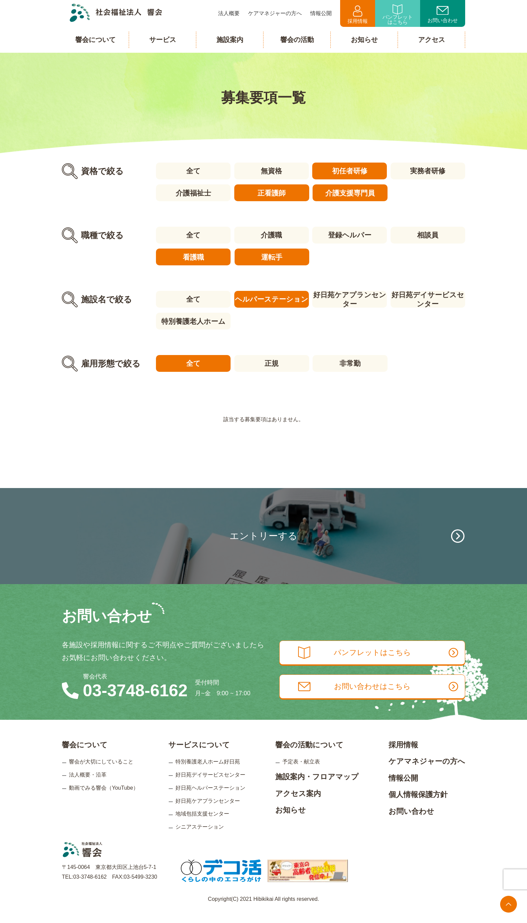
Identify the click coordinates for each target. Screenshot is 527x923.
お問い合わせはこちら (380, 698)
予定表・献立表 (301, 773)
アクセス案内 (298, 804)
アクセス (431, 39)
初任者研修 (349, 171)
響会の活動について (309, 756)
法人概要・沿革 (88, 786)
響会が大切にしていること (101, 773)
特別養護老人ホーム (193, 320)
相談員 (428, 234)
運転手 (271, 256)
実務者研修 (428, 171)
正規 (271, 362)
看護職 (193, 256)
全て (193, 171)
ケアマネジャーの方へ (427, 772)
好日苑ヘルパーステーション (210, 799)
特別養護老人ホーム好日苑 (207, 773)
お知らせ (290, 821)
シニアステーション (199, 838)
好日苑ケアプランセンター (349, 298)
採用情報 (358, 14)
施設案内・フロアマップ (317, 788)
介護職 (271, 234)
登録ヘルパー (349, 234)
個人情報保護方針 (418, 805)
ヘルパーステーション (271, 298)
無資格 (271, 171)
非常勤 (349, 362)
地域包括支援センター (202, 825)
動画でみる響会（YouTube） (103, 799)
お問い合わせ (443, 15)
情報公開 (403, 789)
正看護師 (271, 192)
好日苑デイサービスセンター (428, 298)
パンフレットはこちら (397, 14)
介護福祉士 (193, 192)
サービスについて (199, 756)
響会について (85, 756)
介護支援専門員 (349, 192)
